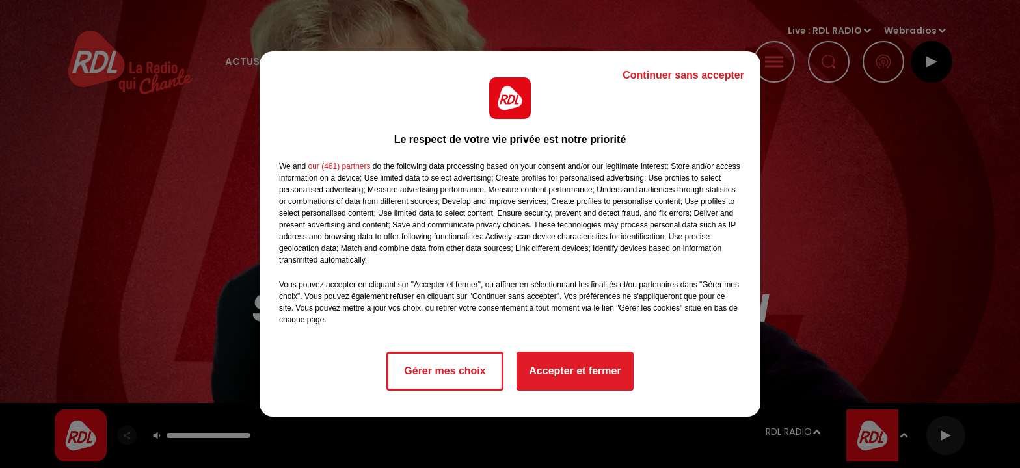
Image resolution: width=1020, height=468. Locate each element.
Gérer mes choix (444, 370)
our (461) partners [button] (339, 166)
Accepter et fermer (575, 370)
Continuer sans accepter (683, 75)
